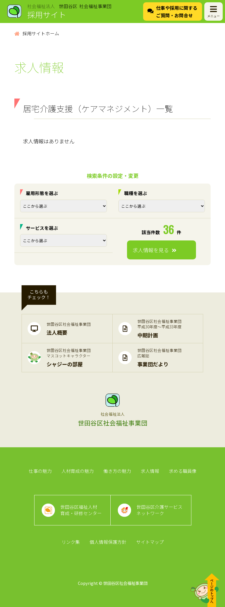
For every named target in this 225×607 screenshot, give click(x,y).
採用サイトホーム (36, 33)
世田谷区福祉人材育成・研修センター (81, 510)
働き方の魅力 (117, 471)
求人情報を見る (154, 250)
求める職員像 (183, 471)
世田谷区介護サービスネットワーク (159, 510)
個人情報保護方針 (108, 542)
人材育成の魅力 (77, 471)
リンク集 (70, 542)
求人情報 (150, 471)
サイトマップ (150, 542)
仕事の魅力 (40, 471)
